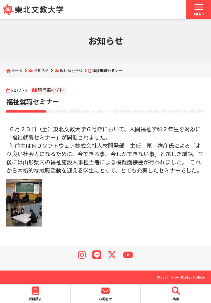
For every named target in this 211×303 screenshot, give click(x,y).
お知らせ (41, 71)
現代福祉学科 (71, 71)
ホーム (17, 71)
